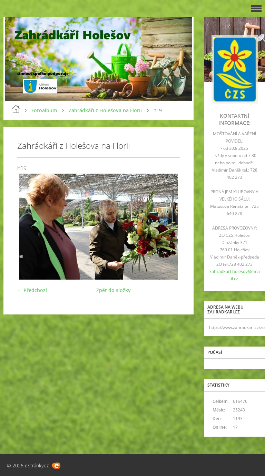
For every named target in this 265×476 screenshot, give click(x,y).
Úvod (16, 109)
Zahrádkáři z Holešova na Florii (105, 110)
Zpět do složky (113, 290)
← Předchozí (32, 290)
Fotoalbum (44, 110)
